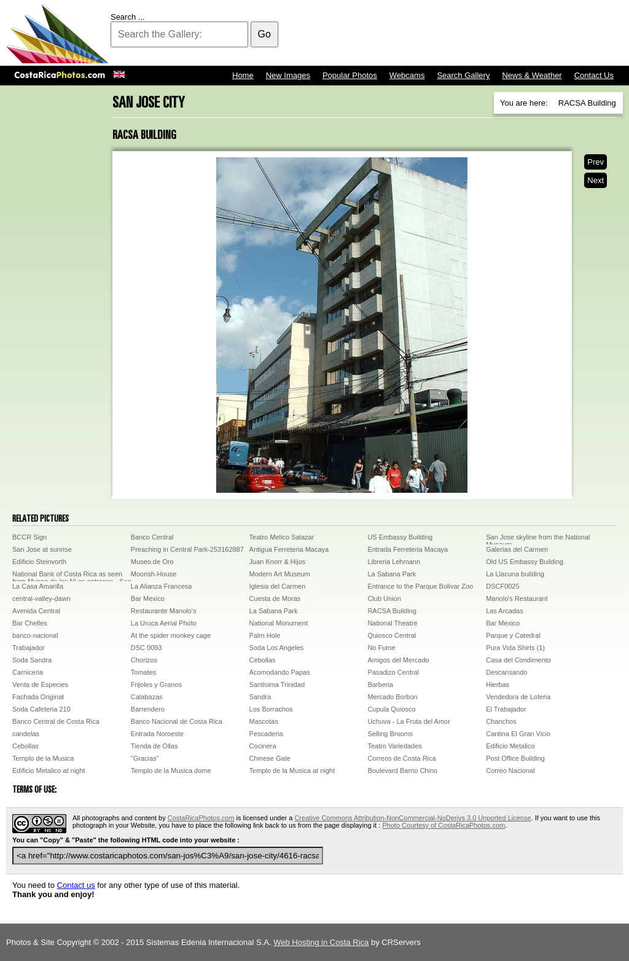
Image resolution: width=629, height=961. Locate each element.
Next (595, 180)
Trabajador (28, 647)
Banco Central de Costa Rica (56, 721)
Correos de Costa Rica (401, 758)
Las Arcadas (504, 610)
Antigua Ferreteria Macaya (289, 549)
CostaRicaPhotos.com (201, 818)
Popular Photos (349, 75)
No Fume (381, 647)
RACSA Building (391, 610)
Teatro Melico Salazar (281, 537)
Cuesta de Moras (275, 598)
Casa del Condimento (518, 660)
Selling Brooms (390, 733)
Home (243, 75)
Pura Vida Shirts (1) (515, 647)
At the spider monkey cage (171, 635)
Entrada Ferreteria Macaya (407, 549)
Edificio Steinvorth (39, 561)
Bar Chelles (29, 623)
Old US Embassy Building (524, 561)
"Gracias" (145, 758)
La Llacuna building (515, 574)
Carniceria (27, 672)
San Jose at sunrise (42, 549)
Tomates (144, 672)
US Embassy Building (399, 537)
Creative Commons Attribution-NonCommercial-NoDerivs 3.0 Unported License (412, 818)
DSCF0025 (502, 586)
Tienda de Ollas (154, 746)
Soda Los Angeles (276, 647)
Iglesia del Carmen (277, 586)
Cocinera (262, 746)
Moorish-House (154, 574)
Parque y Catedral (513, 635)
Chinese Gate (270, 758)
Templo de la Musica (43, 758)
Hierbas (497, 684)
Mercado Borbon (392, 696)
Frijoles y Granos (156, 684)
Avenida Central (36, 610)
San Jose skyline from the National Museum (538, 538)
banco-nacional (35, 635)
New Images (288, 75)
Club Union (383, 598)
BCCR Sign (29, 537)
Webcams (407, 75)
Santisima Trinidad (277, 684)
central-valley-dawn (41, 598)
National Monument (278, 623)
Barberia (380, 684)
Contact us (76, 885)
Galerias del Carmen (517, 549)
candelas (25, 733)
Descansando (506, 672)
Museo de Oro (152, 561)
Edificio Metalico (510, 746)
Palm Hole (265, 635)
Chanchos (501, 721)
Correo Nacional (510, 770)
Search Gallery (463, 75)
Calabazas (147, 696)
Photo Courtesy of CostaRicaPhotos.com (443, 825)
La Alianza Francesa (161, 586)
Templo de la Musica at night (292, 770)
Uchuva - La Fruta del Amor (408, 721)
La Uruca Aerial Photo (164, 623)
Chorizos (144, 660)
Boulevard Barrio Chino (402, 770)
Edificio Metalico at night (48, 770)
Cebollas (262, 660)
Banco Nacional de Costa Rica (176, 721)
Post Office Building (515, 758)
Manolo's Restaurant (517, 598)
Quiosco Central (391, 635)
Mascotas (263, 721)
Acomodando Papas (279, 672)
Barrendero (148, 709)
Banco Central (152, 537)
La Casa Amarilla (37, 586)
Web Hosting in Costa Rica (321, 942)
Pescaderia (266, 733)
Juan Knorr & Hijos (277, 561)
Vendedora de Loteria (518, 696)
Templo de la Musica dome (171, 770)
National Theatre (392, 623)
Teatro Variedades (394, 746)
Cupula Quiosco (391, 709)
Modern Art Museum (279, 574)
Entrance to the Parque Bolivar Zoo (420, 586)
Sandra (260, 696)
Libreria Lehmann (393, 561)
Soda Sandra (32, 660)
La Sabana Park (391, 574)
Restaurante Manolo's (164, 610)
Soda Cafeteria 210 (41, 709)
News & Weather (531, 75)
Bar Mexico (148, 598)
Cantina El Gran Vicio (518, 733)
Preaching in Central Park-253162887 (187, 549)
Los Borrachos (271, 709)
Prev (595, 162)
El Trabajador (506, 709)
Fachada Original (38, 696)
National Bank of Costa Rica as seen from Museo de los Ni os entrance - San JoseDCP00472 (71, 575)
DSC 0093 (146, 647)
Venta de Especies (40, 684)
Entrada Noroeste (157, 733)
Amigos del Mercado (398, 660)
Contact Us (594, 75)
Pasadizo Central (393, 672)
